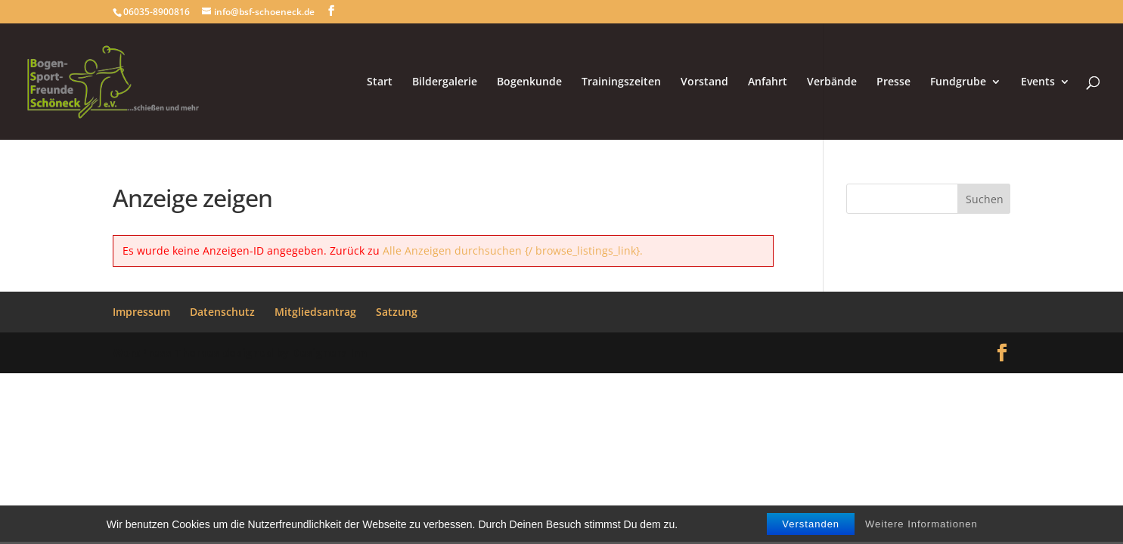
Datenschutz (222, 311)
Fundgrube (958, 82)
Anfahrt (767, 82)
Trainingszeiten (621, 82)
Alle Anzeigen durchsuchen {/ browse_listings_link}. (513, 250)
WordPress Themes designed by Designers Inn (240, 352)
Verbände (832, 82)
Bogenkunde (529, 82)
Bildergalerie (444, 82)
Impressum (141, 311)
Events (1038, 82)
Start (379, 82)
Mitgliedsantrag (315, 311)
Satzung (396, 311)
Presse (893, 82)
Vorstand (704, 82)
